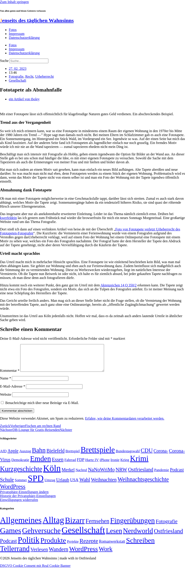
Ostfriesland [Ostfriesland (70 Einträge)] (168, 536)
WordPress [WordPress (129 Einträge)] (12, 492)
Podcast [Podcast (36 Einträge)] (8, 546)
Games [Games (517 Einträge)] (10, 536)
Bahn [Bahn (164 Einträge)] (39, 455)
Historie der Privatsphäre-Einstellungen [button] (28, 501)
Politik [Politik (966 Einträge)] (28, 545)
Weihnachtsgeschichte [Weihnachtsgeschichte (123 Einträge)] (143, 484)
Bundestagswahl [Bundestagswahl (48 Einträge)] (128, 456)
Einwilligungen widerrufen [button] (19, 505)
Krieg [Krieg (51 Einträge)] (124, 465)
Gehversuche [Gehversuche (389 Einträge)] (41, 536)
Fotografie (16, 76)
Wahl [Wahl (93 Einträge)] (84, 485)
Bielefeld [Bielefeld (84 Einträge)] (55, 456)
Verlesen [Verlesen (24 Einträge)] (39, 554)
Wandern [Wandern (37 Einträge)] (58, 554)
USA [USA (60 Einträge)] (74, 485)
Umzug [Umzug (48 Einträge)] (49, 485)
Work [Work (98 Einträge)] (105, 554)
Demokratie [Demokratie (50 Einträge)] (20, 465)
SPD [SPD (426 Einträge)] (36, 483)
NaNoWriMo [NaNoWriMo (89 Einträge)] (101, 475)
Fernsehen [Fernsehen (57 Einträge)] (97, 526)
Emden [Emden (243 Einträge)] (40, 464)
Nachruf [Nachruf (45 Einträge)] (81, 475)
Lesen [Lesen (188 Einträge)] (114, 536)
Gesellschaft (17, 80)
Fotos (13, 30)
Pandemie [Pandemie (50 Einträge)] (161, 475)
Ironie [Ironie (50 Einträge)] (114, 465)
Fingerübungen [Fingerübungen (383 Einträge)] (132, 526)
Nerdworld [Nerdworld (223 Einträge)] (138, 536)
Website (5, 400)
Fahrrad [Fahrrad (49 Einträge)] (70, 465)
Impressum (16, 34)
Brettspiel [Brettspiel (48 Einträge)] (73, 456)
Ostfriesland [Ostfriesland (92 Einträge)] (140, 475)
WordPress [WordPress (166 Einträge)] (83, 554)
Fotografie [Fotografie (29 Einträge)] (167, 526)
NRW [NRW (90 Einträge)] (121, 475)
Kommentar (9, 376)
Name (5, 383)
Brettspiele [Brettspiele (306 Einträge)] (98, 455)
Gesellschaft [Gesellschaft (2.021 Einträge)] (83, 535)
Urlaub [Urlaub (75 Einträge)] (62, 485)
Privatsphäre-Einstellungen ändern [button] (24, 497)
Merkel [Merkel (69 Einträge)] (68, 474)
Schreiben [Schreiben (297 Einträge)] (140, 546)
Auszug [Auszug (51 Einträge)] (25, 456)
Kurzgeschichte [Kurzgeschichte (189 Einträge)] (21, 474)
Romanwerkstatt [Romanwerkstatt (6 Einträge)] (112, 546)
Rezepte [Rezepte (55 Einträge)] (88, 546)
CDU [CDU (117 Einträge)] (147, 456)
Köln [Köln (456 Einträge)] (52, 473)
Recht (29, 76)
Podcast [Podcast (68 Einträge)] (177, 474)
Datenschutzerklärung (24, 38)
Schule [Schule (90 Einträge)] (7, 485)
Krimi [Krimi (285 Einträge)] (139, 464)
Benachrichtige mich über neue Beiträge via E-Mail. (42, 408)
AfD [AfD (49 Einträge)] (3, 456)
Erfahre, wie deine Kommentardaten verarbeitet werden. (124, 424)
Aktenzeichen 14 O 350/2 (119, 285)
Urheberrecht (44, 76)
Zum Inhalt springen (14, 2)
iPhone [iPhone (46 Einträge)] (105, 465)
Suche (4, 61)
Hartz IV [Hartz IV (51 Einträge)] (92, 465)
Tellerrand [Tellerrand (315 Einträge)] (14, 554)
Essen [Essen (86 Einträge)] (58, 464)
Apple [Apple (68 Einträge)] (12, 456)
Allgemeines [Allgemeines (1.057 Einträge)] (21, 525)
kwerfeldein (8, 218)
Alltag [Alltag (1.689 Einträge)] (53, 525)
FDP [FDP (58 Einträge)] (80, 465)
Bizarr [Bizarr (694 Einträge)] (75, 525)
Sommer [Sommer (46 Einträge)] (21, 485)
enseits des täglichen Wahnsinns (37, 20)
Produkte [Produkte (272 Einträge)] (53, 546)
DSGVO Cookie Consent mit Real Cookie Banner (35, 571)
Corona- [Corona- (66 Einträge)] (161, 456)
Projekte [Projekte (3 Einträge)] (73, 547)
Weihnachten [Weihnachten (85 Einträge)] (104, 485)
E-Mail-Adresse (12, 391)
